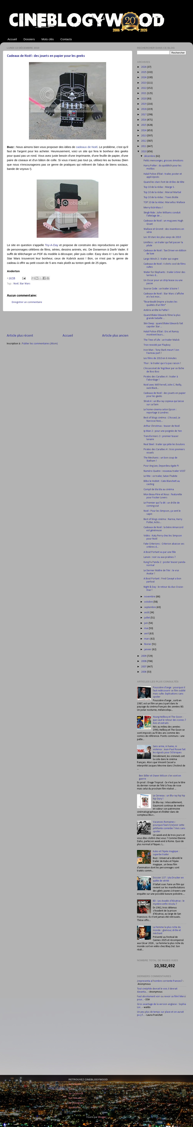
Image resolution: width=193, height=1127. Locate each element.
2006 (144, 672)
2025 (144, 72)
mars (147, 639)
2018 (144, 109)
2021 (144, 93)
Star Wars (25, 283)
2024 (144, 77)
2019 (144, 104)
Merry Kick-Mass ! (153, 207)
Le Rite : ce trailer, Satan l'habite (160, 476)
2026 (144, 67)
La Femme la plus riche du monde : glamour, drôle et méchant (167, 930)
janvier (148, 649)
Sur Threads (75, 1098)
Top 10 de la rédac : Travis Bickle (161, 197)
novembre (150, 596)
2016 (144, 120)
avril (146, 633)
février (148, 644)
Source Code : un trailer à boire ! (161, 288)
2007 (144, 666)
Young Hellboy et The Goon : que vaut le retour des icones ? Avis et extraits (169, 720)
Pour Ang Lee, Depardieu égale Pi (161, 466)
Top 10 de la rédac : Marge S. (159, 187)
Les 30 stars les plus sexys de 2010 (162, 237)
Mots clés (47, 39)
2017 (144, 114)
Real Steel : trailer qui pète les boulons (164, 444)
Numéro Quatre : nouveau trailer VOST (164, 471)
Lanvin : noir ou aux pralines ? (160, 557)
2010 (144, 151)
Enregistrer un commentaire (27, 302)
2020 (144, 98)
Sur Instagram (76, 1103)
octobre (148, 602)
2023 (144, 83)
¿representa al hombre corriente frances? (159, 981)
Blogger (102, 1117)
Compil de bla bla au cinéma (159, 489)
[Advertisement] (67, 322)
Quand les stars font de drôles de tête (164, 182)
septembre (150, 607)
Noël (16, 283)
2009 (144, 656)
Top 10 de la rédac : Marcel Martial (162, 192)
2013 (144, 135)
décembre (150, 156)
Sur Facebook (76, 1093)
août (147, 612)
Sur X (71, 1089)
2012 (144, 141)
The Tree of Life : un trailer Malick (161, 340)
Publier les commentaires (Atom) (40, 343)
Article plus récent (20, 336)
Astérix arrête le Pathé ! (156, 310)
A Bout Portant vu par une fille (160, 552)
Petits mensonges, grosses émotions (163, 160)
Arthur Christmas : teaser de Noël (162, 426)
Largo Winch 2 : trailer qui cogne (161, 259)
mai (146, 628)
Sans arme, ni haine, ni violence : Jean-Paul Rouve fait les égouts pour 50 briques (169, 749)
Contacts (66, 39)
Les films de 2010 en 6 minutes (160, 358)
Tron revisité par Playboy (157, 345)
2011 (144, 146)
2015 (144, 125)
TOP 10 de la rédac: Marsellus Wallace (164, 202)
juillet (147, 618)
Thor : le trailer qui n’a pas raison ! (162, 363)
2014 (144, 130)
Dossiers (29, 39)
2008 (144, 661)
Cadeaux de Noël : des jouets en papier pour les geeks (46, 56)
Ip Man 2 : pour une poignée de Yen (163, 431)
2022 (144, 88)
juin (146, 623)
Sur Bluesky (75, 1107)
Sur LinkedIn (75, 1084)
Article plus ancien (115, 336)
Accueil (12, 39)
